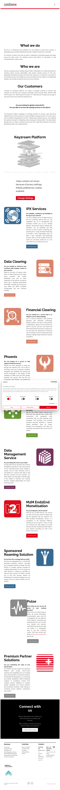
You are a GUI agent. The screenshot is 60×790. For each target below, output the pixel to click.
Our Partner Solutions (9, 757)
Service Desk (49, 756)
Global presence (25, 752)
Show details (52, 403)
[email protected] (50, 755)
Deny (12, 407)
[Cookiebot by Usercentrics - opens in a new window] (51, 382)
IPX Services (7, 747)
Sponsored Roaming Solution (11, 755)
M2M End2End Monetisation (10, 753)
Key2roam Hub (7, 750)
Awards (23, 753)
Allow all (48, 407)
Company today (25, 748)
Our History (24, 750)
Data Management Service (10, 752)
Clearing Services (8, 749)
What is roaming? (26, 747)
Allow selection (30, 407)
